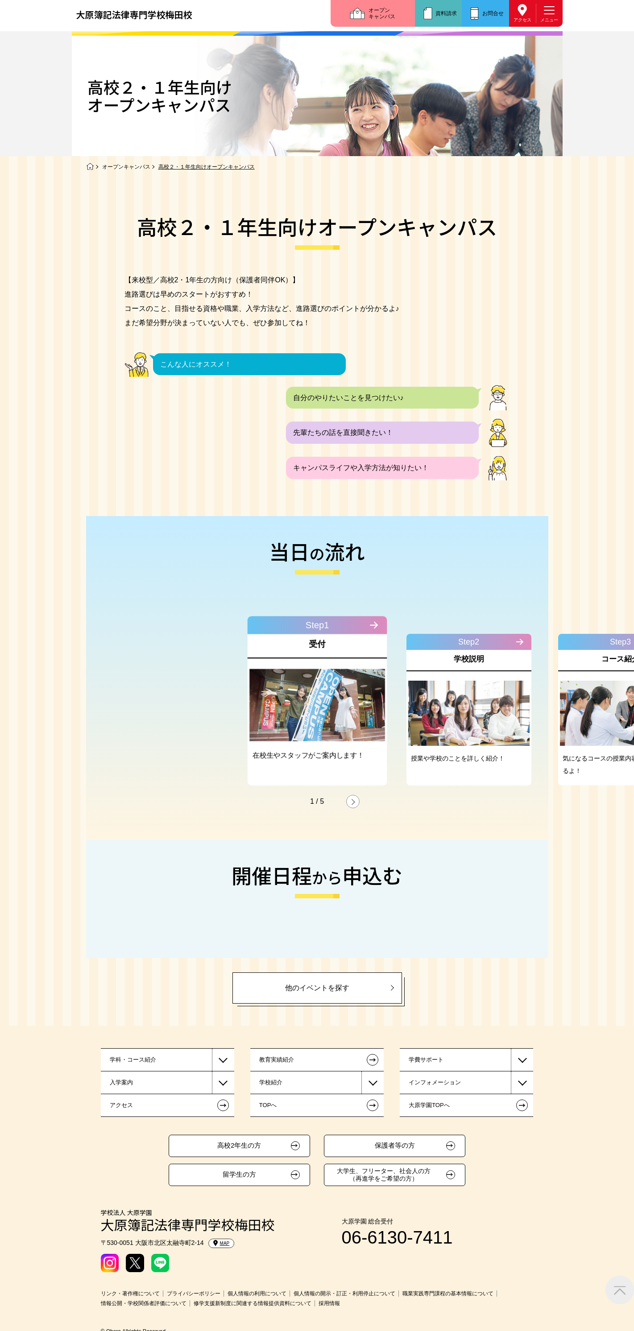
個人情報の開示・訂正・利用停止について (344, 1293)
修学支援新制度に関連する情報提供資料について (252, 1303)
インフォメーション (435, 1082)
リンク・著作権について (130, 1293)
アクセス (522, 19)
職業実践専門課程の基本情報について (447, 1293)
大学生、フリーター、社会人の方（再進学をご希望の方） (384, 1174)
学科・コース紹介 (133, 1059)
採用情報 (329, 1303)
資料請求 (446, 13)
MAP (221, 1243)
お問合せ (493, 13)
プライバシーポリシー (193, 1293)
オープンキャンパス (382, 13)
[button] (353, 801)
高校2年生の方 (239, 1145)
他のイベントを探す (317, 988)
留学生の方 (239, 1174)
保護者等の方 (395, 1145)
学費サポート (426, 1059)
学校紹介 (270, 1082)
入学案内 (121, 1082)
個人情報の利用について (257, 1293)
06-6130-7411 (397, 1237)
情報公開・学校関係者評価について (143, 1303)
